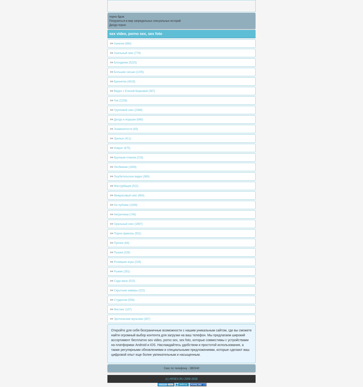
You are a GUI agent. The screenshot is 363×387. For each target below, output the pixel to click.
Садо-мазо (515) (124, 281)
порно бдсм (116, 16)
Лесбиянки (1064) (125, 167)
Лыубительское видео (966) (132, 176)
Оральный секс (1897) (128, 224)
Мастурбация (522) (126, 186)
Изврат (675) (122, 148)
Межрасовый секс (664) (129, 195)
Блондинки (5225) (125, 62)
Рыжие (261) (122, 271)
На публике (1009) (125, 205)
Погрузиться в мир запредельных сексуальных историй (145, 20)
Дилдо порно (117, 25)
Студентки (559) (124, 300)
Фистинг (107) (122, 309)
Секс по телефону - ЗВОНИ (181, 368)
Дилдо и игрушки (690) (128, 119)
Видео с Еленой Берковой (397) (134, 91)
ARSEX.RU (176, 379)
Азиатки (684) (122, 43)
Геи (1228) (120, 100)
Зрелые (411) (122, 138)
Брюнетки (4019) (124, 81)
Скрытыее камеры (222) (129, 290)
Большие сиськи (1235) (129, 72)
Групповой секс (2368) (128, 110)
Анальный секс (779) (127, 53)
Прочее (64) (121, 243)
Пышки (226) (122, 252)
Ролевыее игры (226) (127, 262)
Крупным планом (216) (128, 157)
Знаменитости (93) (126, 129)
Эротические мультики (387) (132, 319)
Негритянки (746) (125, 214)
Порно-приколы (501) (127, 233)
